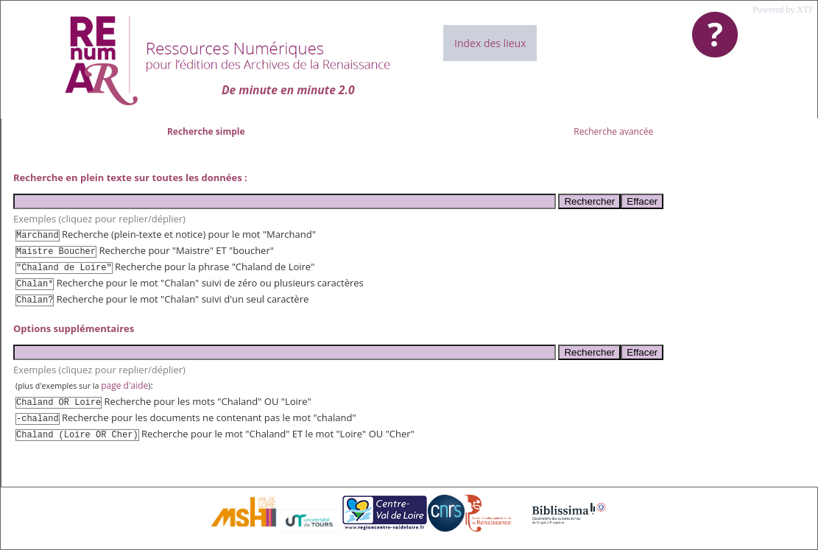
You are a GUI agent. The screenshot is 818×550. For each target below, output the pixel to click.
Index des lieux (490, 43)
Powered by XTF (783, 9)
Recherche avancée (613, 131)
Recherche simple (206, 131)
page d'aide (124, 385)
